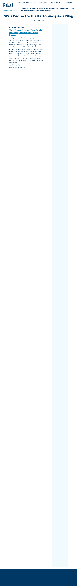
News (45, 2)
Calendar (39, 2)
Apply (19, 2)
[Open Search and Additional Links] (71, 8)
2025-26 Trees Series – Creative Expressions (56, 8)
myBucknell (68, 2)
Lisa (15, 67)
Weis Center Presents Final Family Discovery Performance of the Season (36, 10)
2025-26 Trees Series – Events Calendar (32, 8)
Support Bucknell (28, 2)
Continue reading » (15, 65)
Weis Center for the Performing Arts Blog (11, 10)
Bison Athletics (54, 2)
